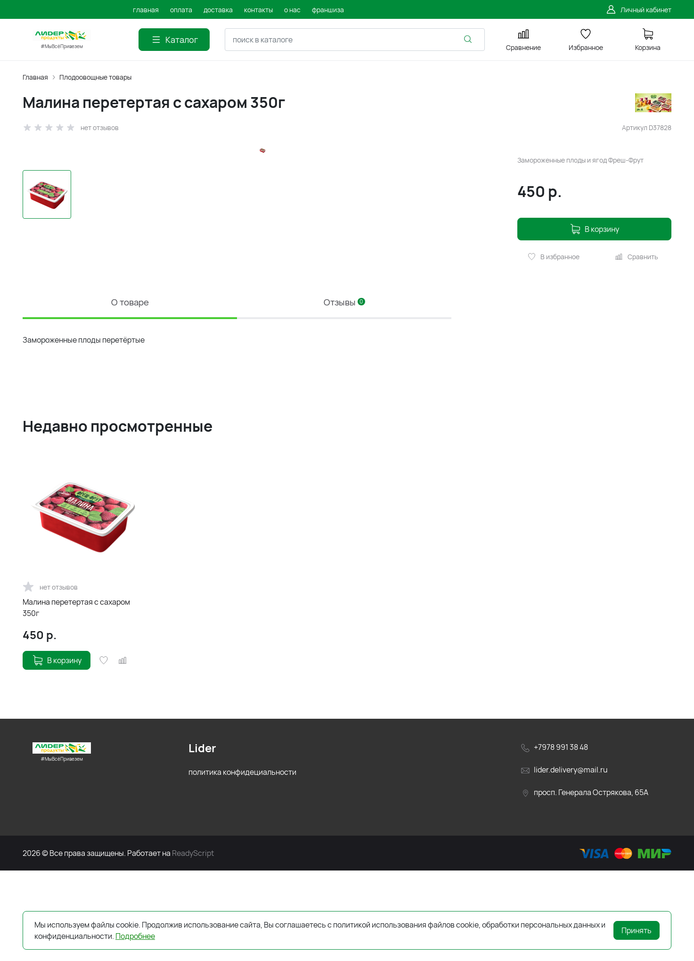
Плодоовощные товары (95, 77)
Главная (35, 77)
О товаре (130, 391)
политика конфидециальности (242, 863)
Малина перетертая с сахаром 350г (76, 698)
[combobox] (355, 39)
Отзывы (344, 391)
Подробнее (135, 936)
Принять (636, 930)
